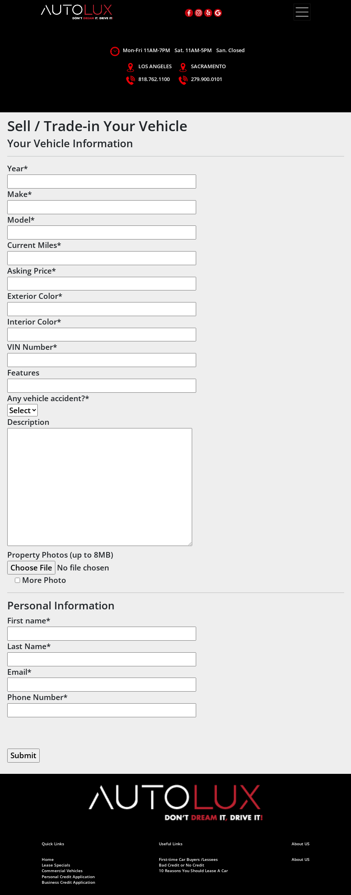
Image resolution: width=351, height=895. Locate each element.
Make (101, 200)
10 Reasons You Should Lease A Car (193, 870)
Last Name (101, 652)
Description (99, 482)
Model (101, 226)
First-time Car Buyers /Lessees (188, 859)
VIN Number (101, 353)
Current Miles (101, 251)
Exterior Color (101, 302)
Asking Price (101, 277)
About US (301, 859)
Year (101, 175)
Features (101, 379)
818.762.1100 (154, 79)
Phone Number (101, 703)
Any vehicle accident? (48, 404)
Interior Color (101, 328)
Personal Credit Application (68, 876)
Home (48, 859)
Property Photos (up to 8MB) (82, 561)
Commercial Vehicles (62, 870)
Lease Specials (56, 865)
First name (101, 627)
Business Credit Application (68, 882)
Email (101, 678)
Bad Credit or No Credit (181, 865)
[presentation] (68, 733)
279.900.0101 (206, 79)
